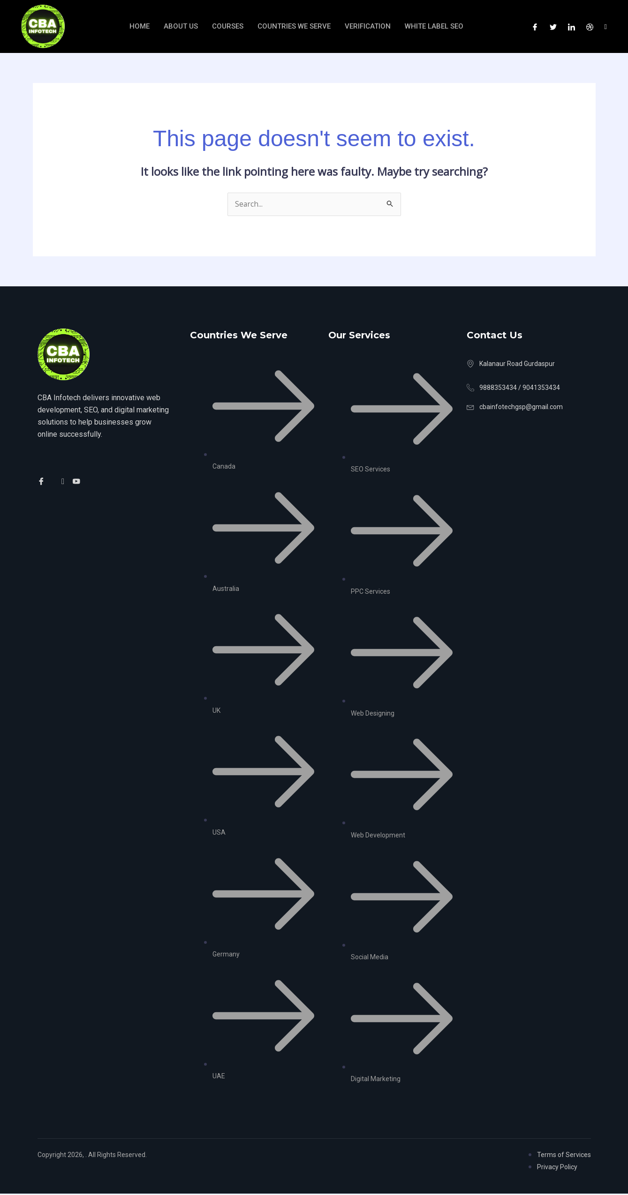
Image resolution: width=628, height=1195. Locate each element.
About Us (181, 26)
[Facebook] (534, 26)
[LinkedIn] (571, 26)
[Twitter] (553, 26)
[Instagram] (606, 26)
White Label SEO (435, 26)
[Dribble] (589, 26)
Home (139, 26)
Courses (227, 26)
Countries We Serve (294, 26)
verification (368, 26)
